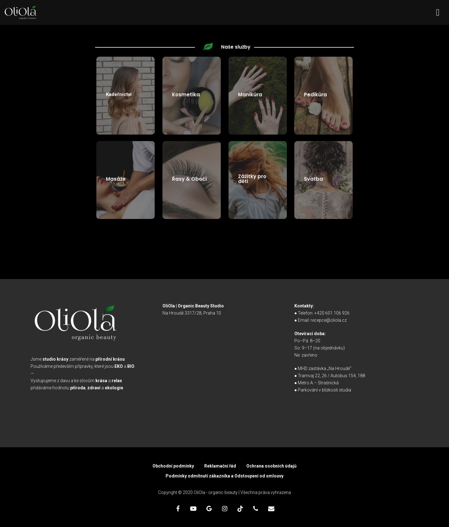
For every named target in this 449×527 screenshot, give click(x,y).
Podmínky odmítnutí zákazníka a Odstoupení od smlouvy (224, 475)
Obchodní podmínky (173, 465)
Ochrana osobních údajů (271, 465)
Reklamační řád (220, 465)
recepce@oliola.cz (329, 320)
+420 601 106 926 (332, 313)
